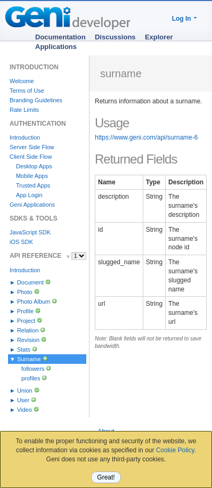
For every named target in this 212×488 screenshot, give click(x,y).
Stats (23, 349)
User (23, 400)
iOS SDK (21, 242)
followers (32, 368)
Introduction (25, 137)
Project (26, 321)
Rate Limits (24, 110)
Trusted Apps (33, 185)
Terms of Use (27, 90)
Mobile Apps (32, 176)
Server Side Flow (32, 147)
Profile (25, 311)
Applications (56, 47)
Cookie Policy (175, 450)
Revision (28, 340)
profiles (30, 378)
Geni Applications (32, 204)
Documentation (60, 37)
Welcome (22, 81)
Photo (24, 292)
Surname (29, 359)
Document (30, 282)
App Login (29, 195)
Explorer (159, 37)
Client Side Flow (31, 156)
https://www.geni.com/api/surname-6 (146, 137)
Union (24, 390)
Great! (106, 477)
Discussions (115, 37)
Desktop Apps (34, 166)
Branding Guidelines (36, 100)
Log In (181, 18)
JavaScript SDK (30, 232)
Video (24, 409)
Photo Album (33, 301)
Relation (27, 330)
